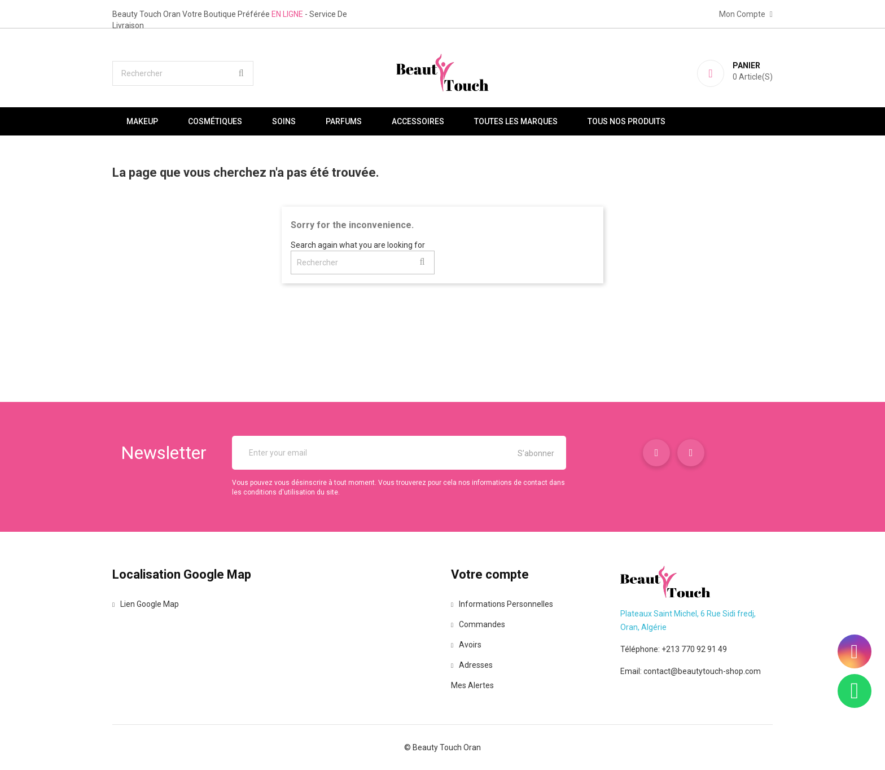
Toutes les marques (516, 121)
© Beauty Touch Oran (442, 747)
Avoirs (466, 644)
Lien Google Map (145, 604)
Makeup (142, 121)
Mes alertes (472, 685)
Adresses (472, 665)
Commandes (478, 624)
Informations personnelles (502, 604)
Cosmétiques (215, 121)
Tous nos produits (626, 121)
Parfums (344, 121)
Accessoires (418, 121)
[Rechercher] (182, 73)
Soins (284, 121)
